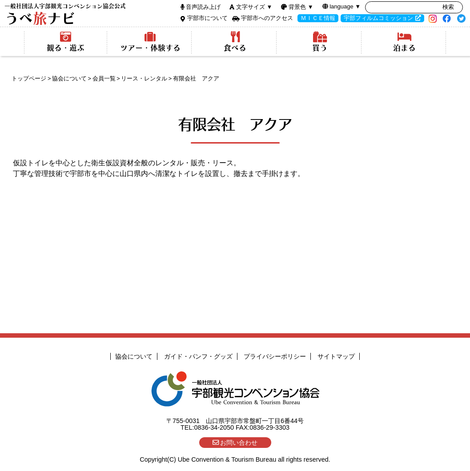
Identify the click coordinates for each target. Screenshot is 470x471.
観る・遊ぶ (65, 41)
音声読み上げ (203, 7)
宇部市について (207, 18)
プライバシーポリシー (275, 356)
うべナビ (65, 14)
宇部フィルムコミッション (378, 18)
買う (319, 41)
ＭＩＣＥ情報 (318, 18)
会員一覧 (104, 78)
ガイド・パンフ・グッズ (198, 356)
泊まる (404, 41)
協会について (69, 78)
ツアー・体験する (150, 41)
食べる (235, 41)
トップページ (29, 78)
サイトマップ (336, 356)
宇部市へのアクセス (267, 18)
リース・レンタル (144, 78)
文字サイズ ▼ (254, 7)
